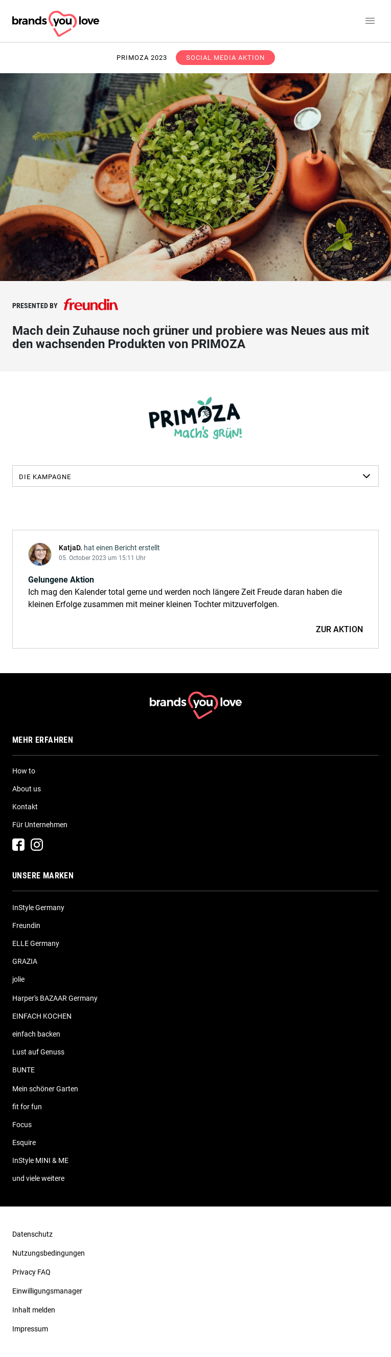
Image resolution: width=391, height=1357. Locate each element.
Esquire (24, 1142)
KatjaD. (70, 548)
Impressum (30, 1329)
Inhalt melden (33, 1310)
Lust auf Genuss (38, 1052)
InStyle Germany (38, 907)
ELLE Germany (35, 943)
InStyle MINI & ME (40, 1160)
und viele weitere (38, 1178)
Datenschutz (32, 1234)
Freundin (26, 925)
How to (23, 771)
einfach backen (36, 1034)
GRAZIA (24, 961)
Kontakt (25, 807)
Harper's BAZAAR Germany (55, 998)
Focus (22, 1125)
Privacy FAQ (31, 1272)
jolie (18, 979)
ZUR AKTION (339, 629)
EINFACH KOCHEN (42, 1016)
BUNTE (23, 1070)
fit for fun (27, 1107)
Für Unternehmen (39, 825)
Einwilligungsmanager (47, 1291)
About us (26, 789)
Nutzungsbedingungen (48, 1253)
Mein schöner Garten (45, 1089)
